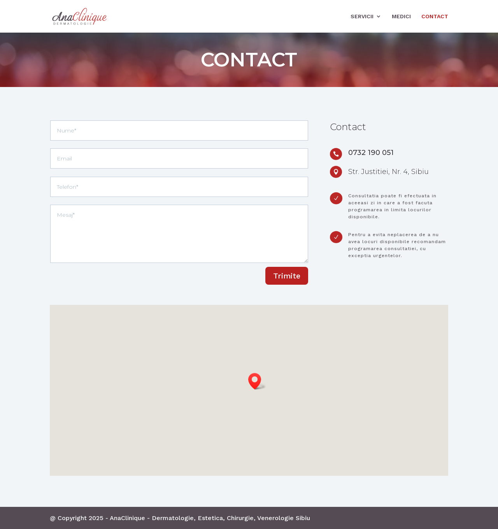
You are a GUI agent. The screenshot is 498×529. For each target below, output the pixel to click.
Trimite (286, 275)
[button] (257, 381)
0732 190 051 (371, 152)
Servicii (362, 16)
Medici (401, 16)
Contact (434, 16)
